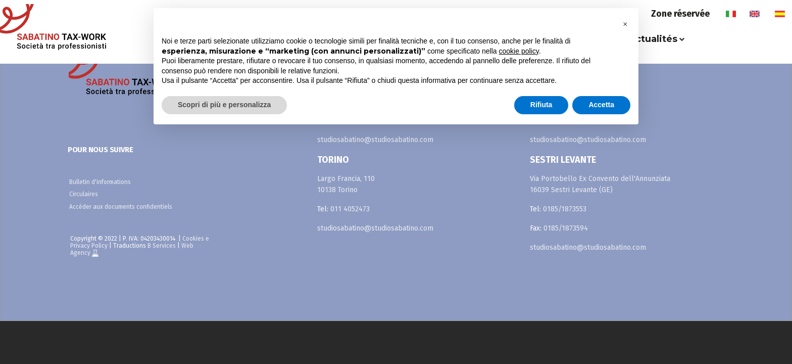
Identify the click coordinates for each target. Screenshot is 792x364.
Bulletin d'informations (100, 182)
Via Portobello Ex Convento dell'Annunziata (600, 178)
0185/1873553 (564, 209)
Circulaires (83, 194)
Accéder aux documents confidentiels (120, 206)
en (754, 13)
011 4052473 (350, 209)
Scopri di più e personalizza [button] (224, 105)
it (731, 13)
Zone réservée (680, 13)
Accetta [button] (601, 105)
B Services (161, 245)
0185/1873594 (565, 228)
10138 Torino (337, 190)
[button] (625, 24)
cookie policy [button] (519, 51)
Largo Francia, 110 (346, 178)
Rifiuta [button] (541, 105)
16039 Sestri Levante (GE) (571, 190)
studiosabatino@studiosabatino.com (375, 139)
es (779, 13)
